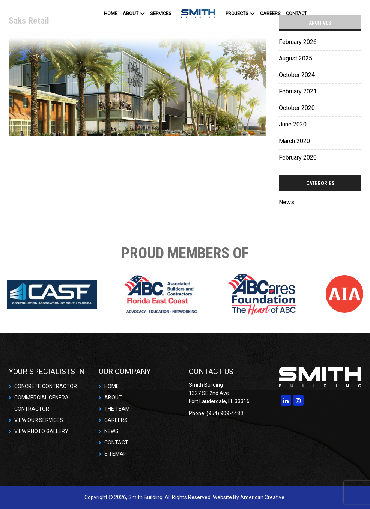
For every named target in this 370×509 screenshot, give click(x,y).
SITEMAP (115, 454)
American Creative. (263, 497)
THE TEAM (117, 409)
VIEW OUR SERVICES (38, 420)
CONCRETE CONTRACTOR (45, 386)
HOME (111, 386)
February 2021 (298, 91)
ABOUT (113, 398)
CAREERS (116, 420)
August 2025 (295, 58)
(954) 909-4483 (224, 413)
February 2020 (298, 157)
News (286, 202)
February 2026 (298, 41)
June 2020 (293, 124)
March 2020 (294, 141)
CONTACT (116, 443)
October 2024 (297, 74)
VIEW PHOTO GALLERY (41, 431)
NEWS (111, 431)
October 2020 (297, 107)
